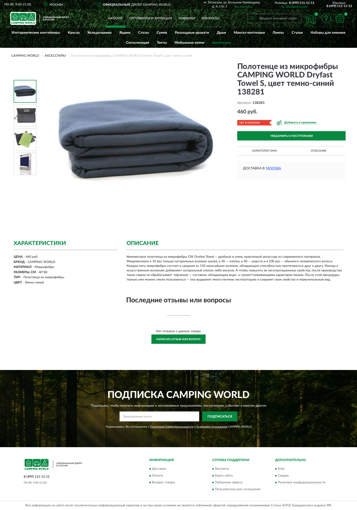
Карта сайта (224, 475)
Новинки (186, 18)
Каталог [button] (115, 18)
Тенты (162, 42)
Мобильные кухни (189, 42)
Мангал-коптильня (249, 32)
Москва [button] (273, 168)
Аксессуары (221, 42)
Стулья (297, 32)
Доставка (159, 468)
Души (221, 32)
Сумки (162, 32)
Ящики (124, 32)
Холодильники (99, 32)
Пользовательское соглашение (237, 489)
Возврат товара (163, 482)
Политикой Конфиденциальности (172, 426)
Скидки (283, 475)
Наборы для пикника (328, 32)
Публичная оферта (228, 482)
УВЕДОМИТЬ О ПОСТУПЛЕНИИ (291, 136)
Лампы (278, 32)
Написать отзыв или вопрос (178, 339)
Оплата (157, 475)
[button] (294, 6)
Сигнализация (137, 42)
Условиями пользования (211, 426)
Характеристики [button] (264, 150)
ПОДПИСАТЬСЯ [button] (219, 416)
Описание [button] (318, 150)
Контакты (210, 18)
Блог (281, 468)
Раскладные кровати (192, 32)
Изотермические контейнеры (36, 32)
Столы (143, 32)
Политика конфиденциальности (301, 482)
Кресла (74, 32)
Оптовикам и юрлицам (150, 18)
